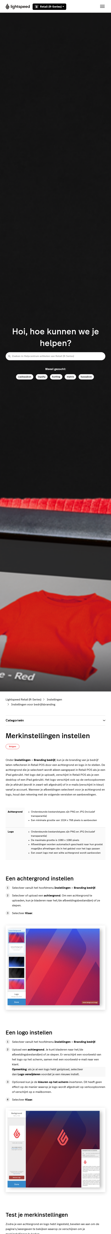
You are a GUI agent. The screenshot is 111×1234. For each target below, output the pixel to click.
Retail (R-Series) (49, 7)
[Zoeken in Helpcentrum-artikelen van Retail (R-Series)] (55, 356)
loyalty (41, 376)
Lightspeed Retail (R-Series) (23, 699)
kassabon (86, 376)
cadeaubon (24, 376)
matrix (70, 376)
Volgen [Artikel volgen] (12, 746)
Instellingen (54, 699)
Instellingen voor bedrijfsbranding (33, 704)
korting (56, 376)
